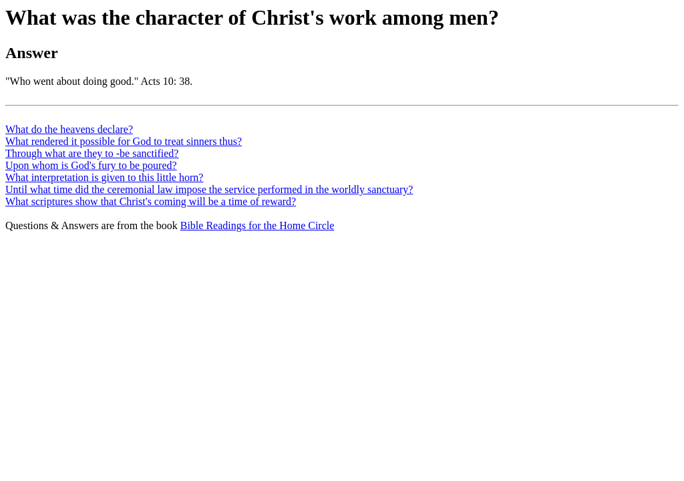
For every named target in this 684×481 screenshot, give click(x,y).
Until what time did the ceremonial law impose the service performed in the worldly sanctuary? (209, 189)
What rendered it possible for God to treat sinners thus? (123, 141)
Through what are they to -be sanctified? (91, 153)
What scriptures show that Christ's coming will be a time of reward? (150, 201)
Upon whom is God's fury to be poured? (91, 165)
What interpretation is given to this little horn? (104, 177)
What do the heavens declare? (69, 129)
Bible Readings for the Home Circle (257, 225)
